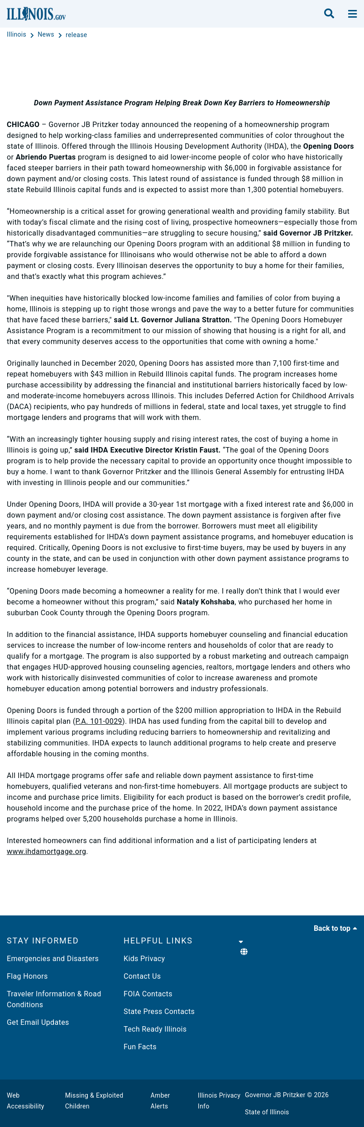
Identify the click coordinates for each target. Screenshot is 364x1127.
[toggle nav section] (352, 14)
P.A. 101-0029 (99, 721)
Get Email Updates (38, 1022)
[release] (76, 34)
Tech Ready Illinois (155, 1029)
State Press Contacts (159, 1011)
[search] (329, 14)
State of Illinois (267, 1112)
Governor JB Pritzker (275, 1095)
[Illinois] (17, 34)
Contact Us (142, 976)
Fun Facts (140, 1046)
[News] (47, 34)
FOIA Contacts (148, 994)
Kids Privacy (144, 958)
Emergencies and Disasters (53, 958)
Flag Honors (27, 976)
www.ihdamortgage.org (46, 851)
